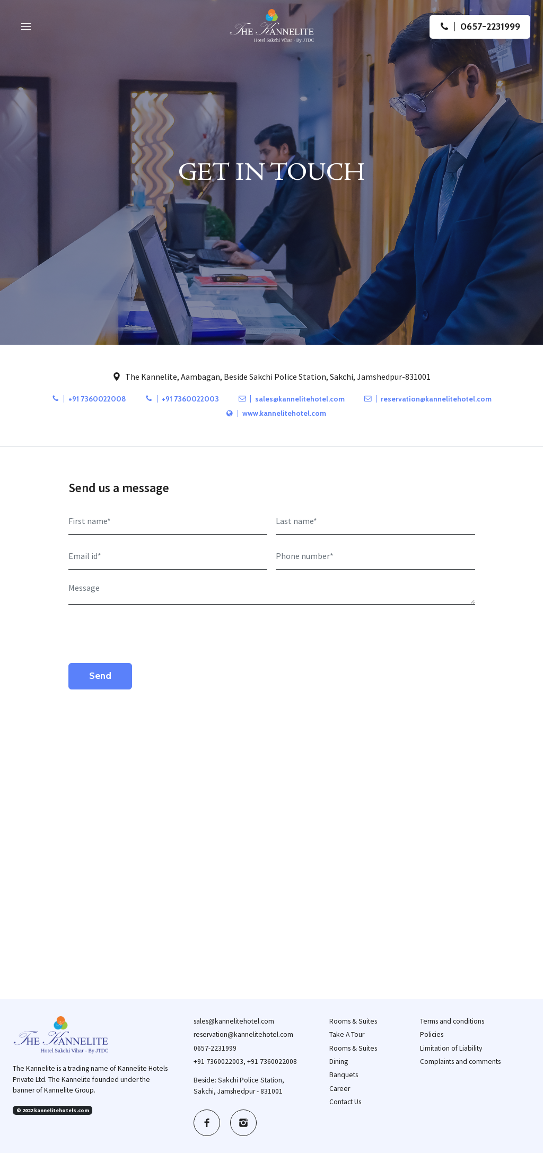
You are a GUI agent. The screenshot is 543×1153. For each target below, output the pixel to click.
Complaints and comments (460, 1061)
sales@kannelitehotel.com (292, 399)
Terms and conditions (452, 1021)
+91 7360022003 (182, 399)
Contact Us (345, 1101)
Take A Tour (346, 1034)
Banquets (343, 1074)
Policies (431, 1034)
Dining (338, 1061)
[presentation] (149, 633)
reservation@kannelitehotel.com (428, 399)
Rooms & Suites (353, 1021)
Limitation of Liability (451, 1048)
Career (339, 1088)
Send (100, 676)
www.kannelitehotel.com (276, 413)
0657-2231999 (215, 1048)
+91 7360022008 (89, 399)
